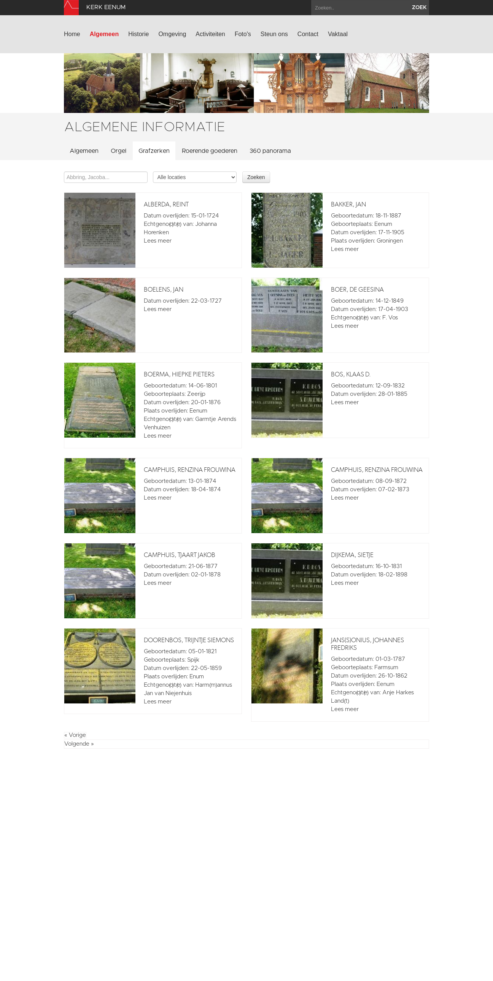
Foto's (243, 34)
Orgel (118, 151)
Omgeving (172, 34)
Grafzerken (154, 151)
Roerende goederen (209, 151)
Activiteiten (210, 34)
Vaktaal (338, 34)
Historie (138, 34)
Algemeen (104, 34)
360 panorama (270, 151)
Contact (307, 34)
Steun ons (274, 34)
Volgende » (79, 744)
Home (72, 34)
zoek (419, 7)
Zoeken (256, 177)
